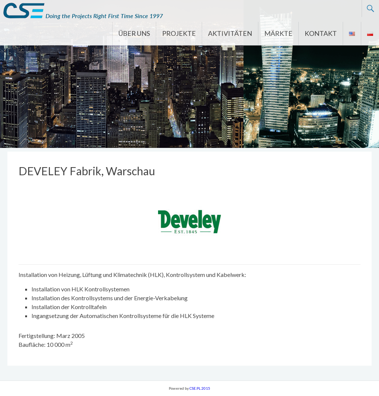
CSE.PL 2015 (200, 388)
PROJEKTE (179, 33)
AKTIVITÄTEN (230, 33)
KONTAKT (321, 33)
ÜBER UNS (134, 33)
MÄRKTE (278, 33)
